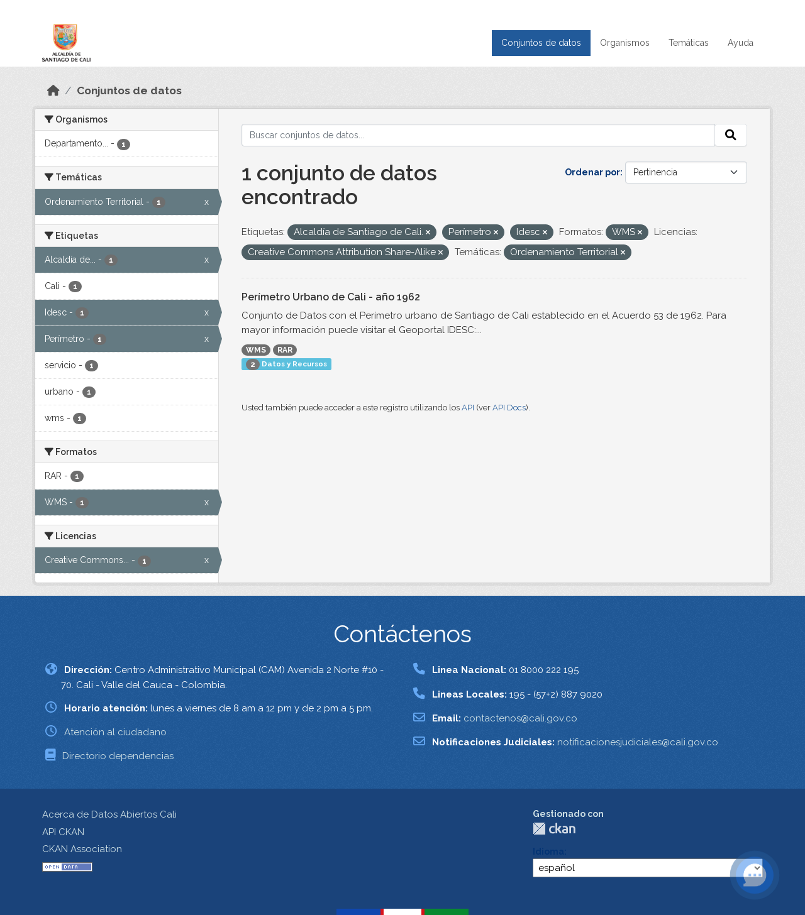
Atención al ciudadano (115, 732)
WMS (256, 350)
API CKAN (63, 832)
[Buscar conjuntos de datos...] (478, 135)
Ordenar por (592, 172)
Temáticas (689, 43)
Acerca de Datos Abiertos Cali (109, 814)
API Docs (509, 407)
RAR (284, 350)
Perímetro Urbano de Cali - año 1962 (331, 297)
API (468, 407)
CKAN (554, 828)
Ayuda (740, 43)
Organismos (625, 43)
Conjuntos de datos (541, 43)
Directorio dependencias (118, 756)
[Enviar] (730, 135)
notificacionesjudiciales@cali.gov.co (637, 742)
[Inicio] (53, 90)
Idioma (548, 852)
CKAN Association (82, 849)
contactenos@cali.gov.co (520, 718)
